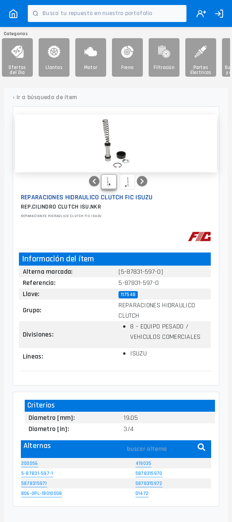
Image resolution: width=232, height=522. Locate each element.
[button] (94, 181)
